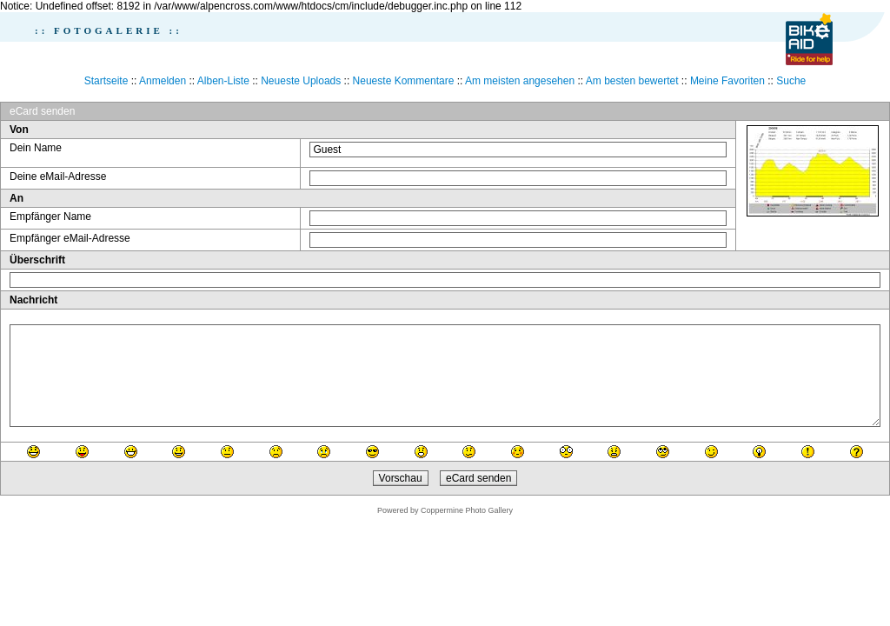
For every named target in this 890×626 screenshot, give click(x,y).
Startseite (106, 81)
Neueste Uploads (301, 81)
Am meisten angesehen (520, 81)
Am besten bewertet (632, 81)
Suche (791, 81)
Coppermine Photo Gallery (467, 510)
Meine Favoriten (727, 81)
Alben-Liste (223, 81)
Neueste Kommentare (404, 81)
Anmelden (162, 81)
